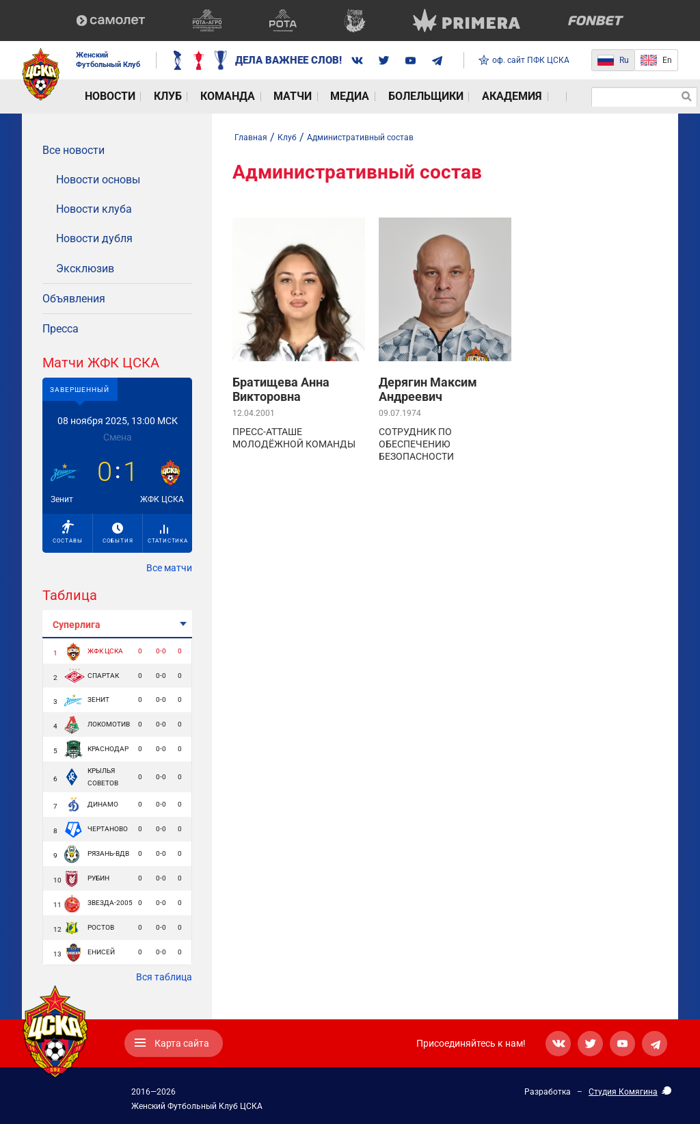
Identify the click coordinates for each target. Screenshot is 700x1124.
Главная (250, 137)
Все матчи (169, 567)
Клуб (147, 96)
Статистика (168, 534)
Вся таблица (164, 976)
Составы (68, 532)
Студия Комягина (623, 1092)
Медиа (294, 96)
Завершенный (79, 389)
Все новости (73, 150)
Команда (195, 96)
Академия (431, 96)
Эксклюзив (85, 268)
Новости (100, 96)
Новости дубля (94, 238)
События (118, 533)
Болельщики (358, 96)
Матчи (249, 96)
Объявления (73, 298)
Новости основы (98, 179)
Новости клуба (94, 208)
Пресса (60, 328)
